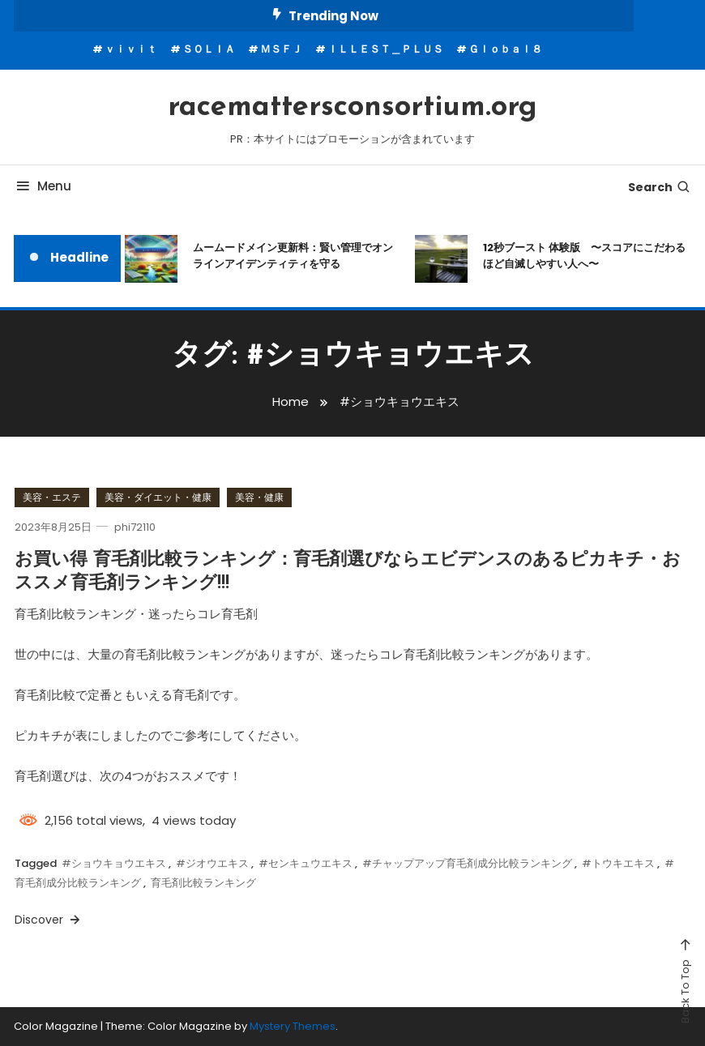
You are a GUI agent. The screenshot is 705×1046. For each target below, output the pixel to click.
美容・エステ (52, 497)
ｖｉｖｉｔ (131, 49)
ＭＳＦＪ (281, 49)
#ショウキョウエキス (114, 863)
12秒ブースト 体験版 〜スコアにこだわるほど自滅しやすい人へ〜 (584, 255)
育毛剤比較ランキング (203, 882)
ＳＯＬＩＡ (208, 49)
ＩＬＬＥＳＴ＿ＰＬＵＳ (385, 49)
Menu (42, 185)
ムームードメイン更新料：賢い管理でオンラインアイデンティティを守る (293, 255)
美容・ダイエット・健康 (158, 497)
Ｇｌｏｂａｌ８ (505, 49)
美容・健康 (259, 497)
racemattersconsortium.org (352, 107)
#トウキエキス (618, 863)
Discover (49, 920)
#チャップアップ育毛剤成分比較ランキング (467, 863)
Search (659, 187)
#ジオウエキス (212, 863)
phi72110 (135, 527)
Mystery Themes (292, 1026)
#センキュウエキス (305, 863)
